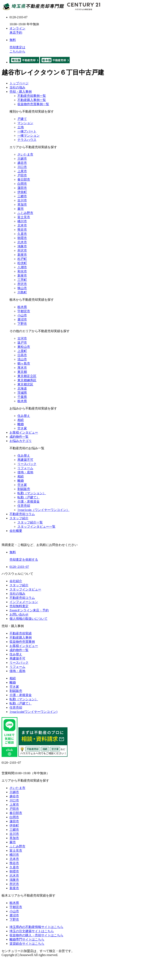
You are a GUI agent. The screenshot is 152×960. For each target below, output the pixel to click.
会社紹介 (16, 581)
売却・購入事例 (21, 91)
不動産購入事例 (21, 637)
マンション (25, 123)
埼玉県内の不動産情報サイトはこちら (36, 927)
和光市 (22, 271)
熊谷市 (22, 229)
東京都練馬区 (26, 380)
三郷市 (22, 196)
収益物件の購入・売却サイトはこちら (36, 935)
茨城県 (22, 392)
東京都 (22, 371)
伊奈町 (22, 192)
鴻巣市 (22, 246)
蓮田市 (22, 188)
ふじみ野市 (25, 213)
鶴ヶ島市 (23, 363)
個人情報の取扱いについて (29, 618)
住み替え (23, 415)
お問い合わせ (19, 614)
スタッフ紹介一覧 (30, 522)
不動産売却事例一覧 (31, 95)
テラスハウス (26, 139)
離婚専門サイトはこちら (27, 939)
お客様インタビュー (24, 432)
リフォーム (25, 468)
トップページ (19, 83)
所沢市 (22, 250)
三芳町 (22, 279)
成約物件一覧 (19, 436)
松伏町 (22, 263)
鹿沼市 (22, 319)
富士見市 (23, 217)
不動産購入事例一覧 (31, 100)
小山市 (22, 315)
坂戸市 (22, 342)
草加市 (22, 204)
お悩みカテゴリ (21, 441)
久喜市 (22, 233)
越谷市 (22, 162)
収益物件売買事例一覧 (33, 104)
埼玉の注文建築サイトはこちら (32, 931)
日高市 (22, 355)
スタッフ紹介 (19, 518)
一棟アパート (26, 131)
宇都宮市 (23, 311)
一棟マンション (28, 135)
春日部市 (23, 179)
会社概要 (16, 530)
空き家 (22, 428)
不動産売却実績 (21, 633)
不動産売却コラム (22, 514)
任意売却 (23, 505)
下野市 (22, 323)
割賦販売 (23, 489)
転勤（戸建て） (28, 497)
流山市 (22, 359)
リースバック (26, 464)
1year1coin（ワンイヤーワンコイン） (43, 510)
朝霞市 (22, 238)
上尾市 (22, 171)
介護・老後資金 (28, 501)
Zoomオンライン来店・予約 (29, 610)
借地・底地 (25, 472)
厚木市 (22, 367)
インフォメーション (24, 602)
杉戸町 (22, 259)
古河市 (22, 338)
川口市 (22, 167)
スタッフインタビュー (25, 589)
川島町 (22, 292)
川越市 (22, 158)
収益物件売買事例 (22, 641)
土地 (20, 127)
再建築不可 (25, 459)
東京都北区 (25, 384)
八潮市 (22, 267)
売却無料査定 (19, 606)
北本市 (22, 225)
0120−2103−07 (19, 566)
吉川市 (22, 200)
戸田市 (22, 175)
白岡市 (22, 183)
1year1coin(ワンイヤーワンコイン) (33, 711)
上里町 (22, 351)
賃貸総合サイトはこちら (27, 943)
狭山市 (22, 288)
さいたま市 (25, 154)
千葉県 (22, 397)
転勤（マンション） (31, 493)
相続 (20, 420)
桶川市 (22, 221)
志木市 (22, 242)
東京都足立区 (26, 376)
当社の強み (17, 87)
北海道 (22, 388)
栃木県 (22, 307)
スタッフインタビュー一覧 (36, 526)
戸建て (22, 119)
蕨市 (20, 208)
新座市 (22, 254)
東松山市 (23, 346)
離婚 (20, 424)
